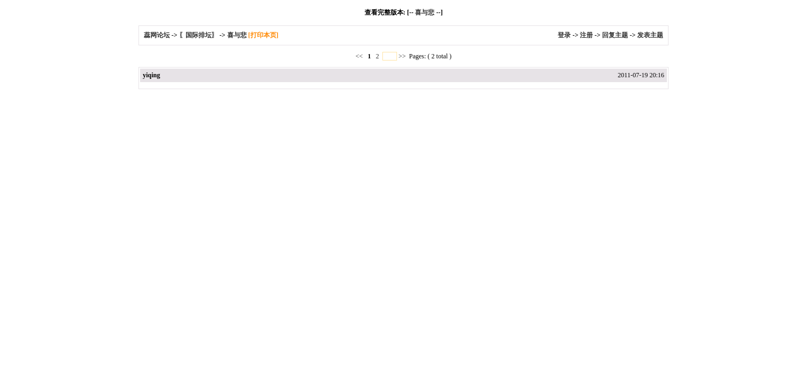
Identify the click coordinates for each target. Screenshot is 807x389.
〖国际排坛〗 (198, 35)
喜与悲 (424, 12)
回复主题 (615, 35)
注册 (586, 35)
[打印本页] (263, 35)
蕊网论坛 (157, 35)
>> (402, 56)
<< (360, 56)
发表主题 (650, 35)
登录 (564, 35)
